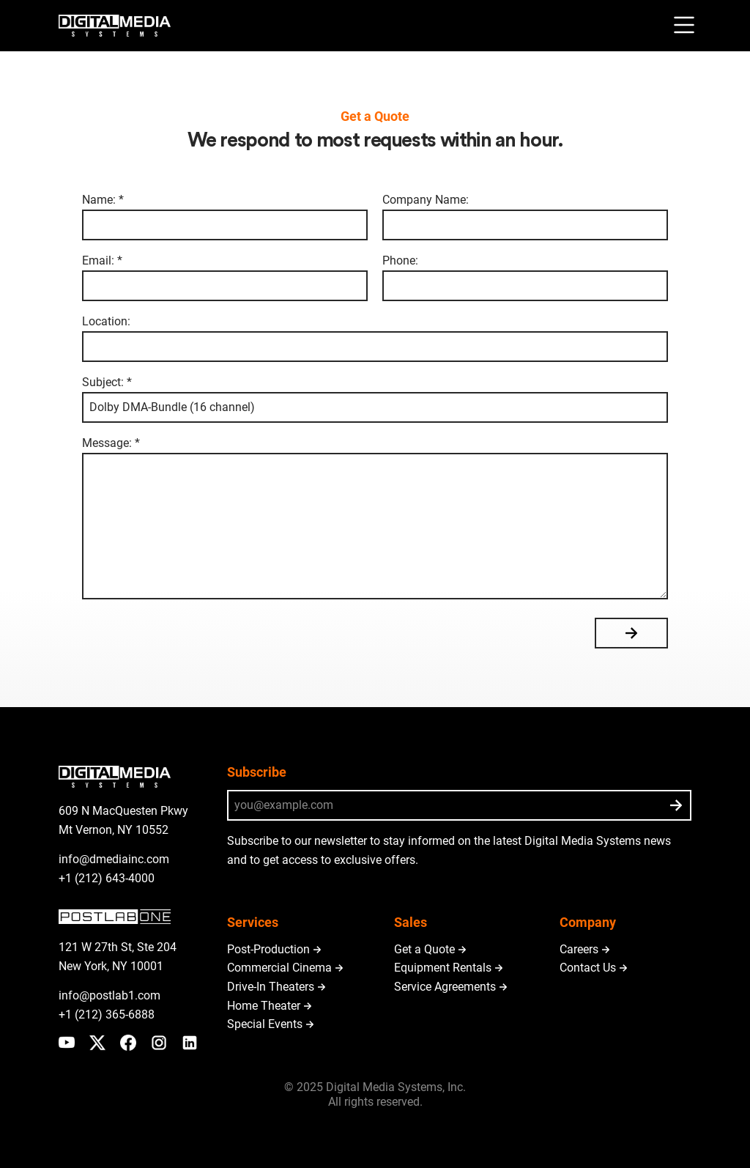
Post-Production (268, 949)
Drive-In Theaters (270, 987)
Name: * (225, 217)
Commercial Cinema (279, 968)
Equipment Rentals (442, 968)
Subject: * (375, 400)
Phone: (525, 278)
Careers (579, 949)
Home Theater (263, 1006)
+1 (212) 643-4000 (107, 878)
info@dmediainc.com (114, 859)
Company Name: (525, 217)
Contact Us (588, 968)
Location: (375, 339)
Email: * (225, 278)
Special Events (264, 1024)
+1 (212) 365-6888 (107, 1014)
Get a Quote (424, 949)
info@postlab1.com (109, 995)
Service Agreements (445, 987)
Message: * (375, 518)
